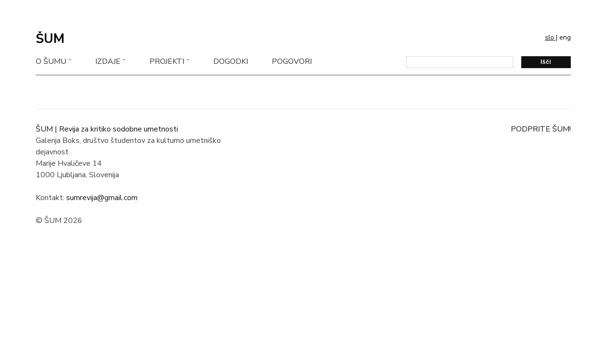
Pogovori (292, 61)
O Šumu (51, 61)
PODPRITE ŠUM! (541, 129)
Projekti (166, 61)
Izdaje (107, 61)
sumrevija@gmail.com (102, 197)
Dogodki (230, 61)
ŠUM (50, 39)
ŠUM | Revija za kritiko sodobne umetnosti (107, 129)
